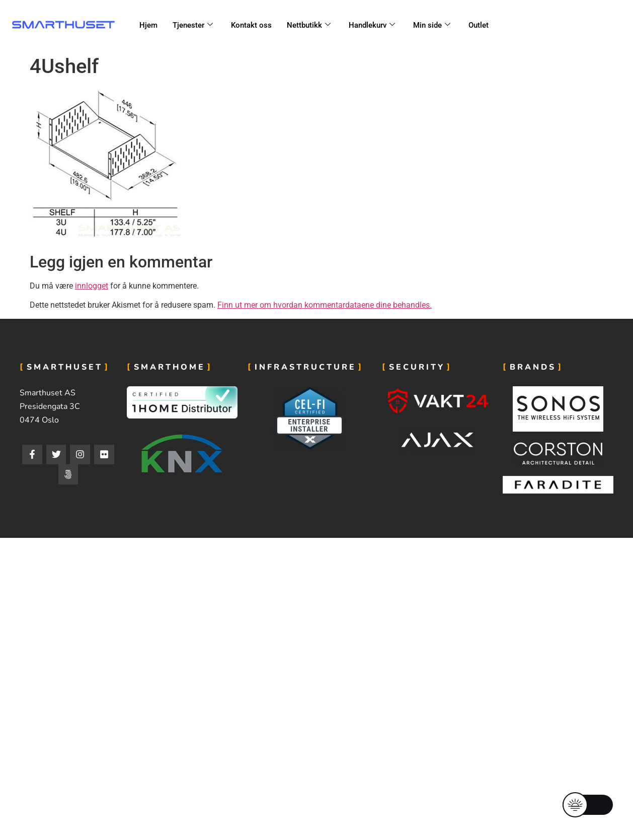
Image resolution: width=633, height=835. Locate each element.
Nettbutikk (309, 25)
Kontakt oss (251, 25)
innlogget (91, 286)
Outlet (478, 25)
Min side (431, 25)
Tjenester (193, 25)
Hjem (148, 25)
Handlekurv (372, 25)
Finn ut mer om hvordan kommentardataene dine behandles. (324, 305)
